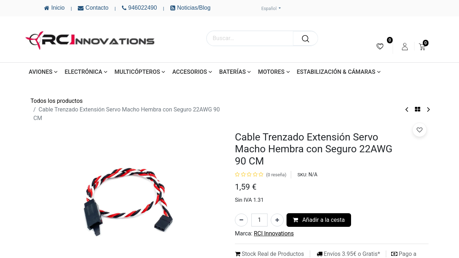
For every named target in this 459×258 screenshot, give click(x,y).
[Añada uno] (277, 220)
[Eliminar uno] (241, 220)
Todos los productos (56, 100)
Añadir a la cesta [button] (319, 219)
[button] (419, 130)
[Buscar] (305, 38)
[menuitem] (380, 46)
